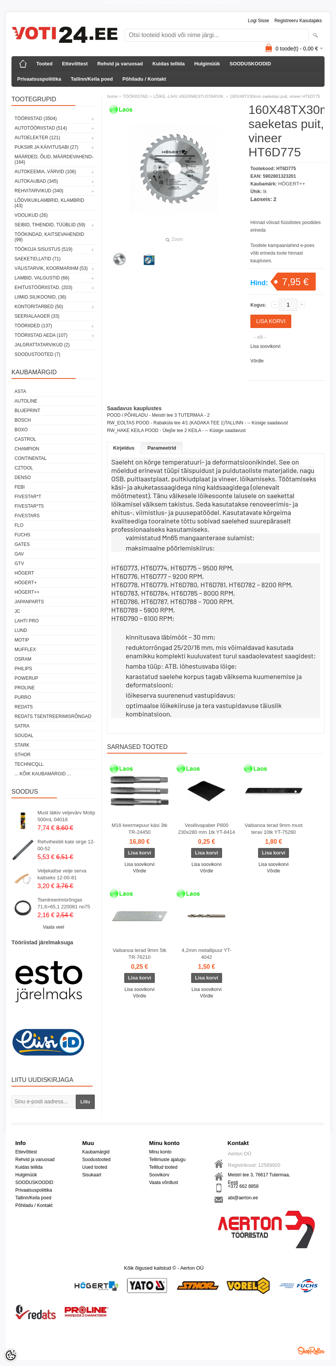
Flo (19, 525)
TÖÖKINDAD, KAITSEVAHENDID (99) (49, 237)
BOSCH (23, 420)
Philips (23, 668)
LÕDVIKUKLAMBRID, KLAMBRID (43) (49, 203)
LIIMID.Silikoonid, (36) (40, 297)
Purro (23, 697)
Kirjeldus (124, 448)
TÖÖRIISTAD (135, 96)
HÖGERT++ (27, 592)
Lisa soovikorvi (265, 346)
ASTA (20, 391)
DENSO (23, 477)
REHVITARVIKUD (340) (39, 190)
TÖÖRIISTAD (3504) (36, 118)
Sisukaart (91, 1175)
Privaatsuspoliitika (39, 79)
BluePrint (27, 410)
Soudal (24, 735)
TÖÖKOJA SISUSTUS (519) (43, 249)
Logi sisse (258, 20)
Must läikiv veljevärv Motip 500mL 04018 (66, 816)
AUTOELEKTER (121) (37, 137)
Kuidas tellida (169, 64)
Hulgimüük (207, 64)
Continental (31, 458)
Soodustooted (96, 1159)
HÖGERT (24, 573)
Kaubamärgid (95, 1152)
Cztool (24, 468)
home (112, 96)
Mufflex (25, 649)
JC (17, 611)
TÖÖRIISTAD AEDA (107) (41, 335)
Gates (22, 544)
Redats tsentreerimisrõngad (53, 716)
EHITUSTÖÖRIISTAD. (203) (43, 287)
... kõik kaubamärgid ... (43, 773)
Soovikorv (159, 1175)
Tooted (44, 64)
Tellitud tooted (163, 1167)
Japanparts (29, 601)
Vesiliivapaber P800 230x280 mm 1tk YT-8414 (206, 828)
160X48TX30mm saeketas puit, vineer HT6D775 (275, 96)
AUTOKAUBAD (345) (36, 181)
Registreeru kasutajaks (298, 20)
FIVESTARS (27, 515)
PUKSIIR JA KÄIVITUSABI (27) (46, 147)
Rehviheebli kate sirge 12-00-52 (66, 845)
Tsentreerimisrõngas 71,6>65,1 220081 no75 (63, 903)
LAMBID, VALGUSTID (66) (42, 278)
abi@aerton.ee (243, 1197)
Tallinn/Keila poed (92, 79)
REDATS (24, 707)
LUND (21, 630)
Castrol (25, 439)
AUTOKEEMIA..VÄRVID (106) (45, 171)
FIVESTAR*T (28, 496)
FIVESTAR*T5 (29, 506)
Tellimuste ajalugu (167, 1159)
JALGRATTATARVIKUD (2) (42, 345)
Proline (25, 687)
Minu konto (160, 1152)
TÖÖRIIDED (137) (33, 325)
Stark (22, 745)
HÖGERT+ (26, 582)
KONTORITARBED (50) (39, 306)
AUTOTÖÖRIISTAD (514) (41, 128)
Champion (27, 449)
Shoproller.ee (311, 1351)
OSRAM (23, 659)
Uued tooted (94, 1167)
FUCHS (22, 535)
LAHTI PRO (27, 621)
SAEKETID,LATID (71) (37, 259)
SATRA (22, 726)
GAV (19, 554)
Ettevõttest (75, 64)
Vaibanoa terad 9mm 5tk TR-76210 (140, 953)
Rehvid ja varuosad (120, 64)
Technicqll (29, 764)
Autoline (26, 401)
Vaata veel (53, 927)
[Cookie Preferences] (11, 1355)
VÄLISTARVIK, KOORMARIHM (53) (51, 268)
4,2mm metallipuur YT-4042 (207, 953)
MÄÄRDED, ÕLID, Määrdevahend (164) (53, 159)
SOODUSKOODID (250, 64)
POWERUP (26, 678)
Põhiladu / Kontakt (144, 79)
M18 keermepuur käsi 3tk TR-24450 (139, 828)
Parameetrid (162, 448)
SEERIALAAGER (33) (37, 316)
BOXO (21, 429)
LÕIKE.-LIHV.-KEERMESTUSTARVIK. (189, 96)
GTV (19, 563)
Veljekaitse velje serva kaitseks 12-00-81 (61, 874)
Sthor (23, 754)
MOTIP (22, 640)
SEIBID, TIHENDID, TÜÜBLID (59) (50, 224)
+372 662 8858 (243, 1186)
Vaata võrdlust (163, 1182)
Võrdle (257, 361)
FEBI (20, 487)
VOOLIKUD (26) (31, 215)
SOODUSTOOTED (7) (37, 354)
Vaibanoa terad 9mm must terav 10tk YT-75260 (274, 828)
